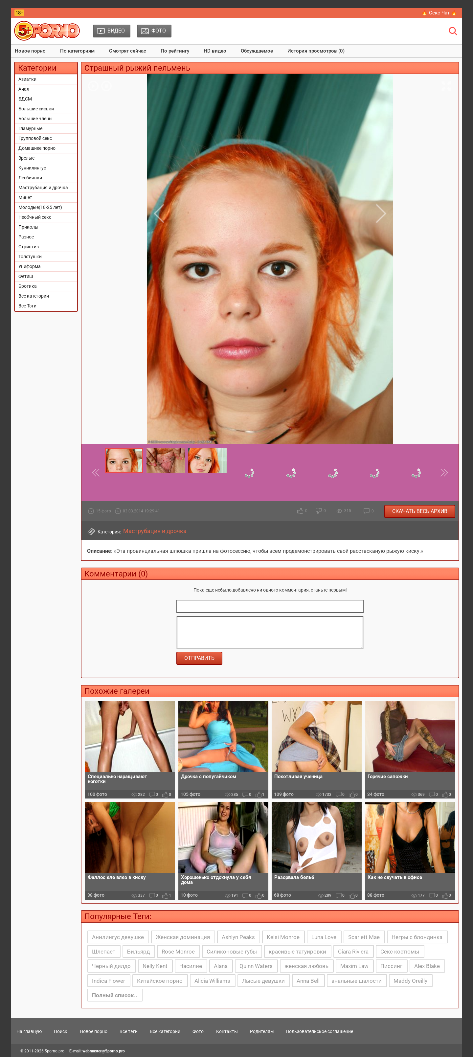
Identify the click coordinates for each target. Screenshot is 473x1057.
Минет (25, 197)
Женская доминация (183, 937)
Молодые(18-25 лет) (40, 207)
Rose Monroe (178, 951)
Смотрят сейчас (127, 51)
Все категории (33, 296)
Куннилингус (32, 167)
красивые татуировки (297, 951)
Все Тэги (27, 305)
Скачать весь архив (419, 511)
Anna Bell (308, 981)
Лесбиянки (30, 177)
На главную (29, 1031)
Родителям (262, 1031)
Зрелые (26, 158)
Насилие (190, 966)
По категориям (77, 51)
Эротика (27, 286)
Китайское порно (160, 981)
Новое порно (30, 51)
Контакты (227, 1031)
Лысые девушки (263, 981)
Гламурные (30, 128)
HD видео (215, 51)
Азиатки (27, 79)
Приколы (28, 227)
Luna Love (323, 937)
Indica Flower (108, 981)
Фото (198, 1031)
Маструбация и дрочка (43, 187)
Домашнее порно (37, 148)
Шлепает (103, 951)
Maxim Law (354, 966)
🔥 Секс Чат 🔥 (439, 13)
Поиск (60, 1031)
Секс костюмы (399, 951)
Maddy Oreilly (410, 981)
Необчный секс (34, 217)
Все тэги (129, 1031)
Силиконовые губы (232, 951)
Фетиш (25, 276)
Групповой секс (35, 138)
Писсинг (391, 966)
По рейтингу (175, 51)
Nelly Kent (155, 966)
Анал (23, 89)
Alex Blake (427, 966)
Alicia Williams (212, 981)
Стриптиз (28, 246)
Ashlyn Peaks (238, 937)
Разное (26, 236)
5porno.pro (54, 1051)
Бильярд (138, 951)
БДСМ (25, 98)
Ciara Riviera (353, 951)
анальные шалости (356, 981)
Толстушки (30, 256)
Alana (221, 966)
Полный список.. (114, 995)
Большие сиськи (36, 108)
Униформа (29, 266)
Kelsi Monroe (283, 937)
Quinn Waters (256, 966)
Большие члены (35, 118)
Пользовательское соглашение (319, 1031)
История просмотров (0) (316, 51)
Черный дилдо (111, 966)
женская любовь (306, 966)
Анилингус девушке (118, 937)
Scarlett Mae (364, 937)
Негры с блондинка (417, 937)
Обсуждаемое (257, 51)
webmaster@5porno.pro (103, 1051)
